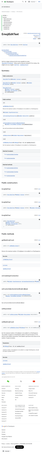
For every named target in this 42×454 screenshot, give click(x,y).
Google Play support (33, 413)
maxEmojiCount (24, 65)
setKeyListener (7, 135)
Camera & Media (18, 395)
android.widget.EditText (12, 54)
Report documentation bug (34, 410)
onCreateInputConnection (10, 116)
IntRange (16, 142)
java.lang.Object (5, 50)
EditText (25, 44)
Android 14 (4, 414)
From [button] (11, 154)
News (3, 397)
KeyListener (21, 135)
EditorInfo (26, 116)
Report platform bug (33, 407)
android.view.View (7, 51)
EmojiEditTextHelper (7, 63)
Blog (3, 399)
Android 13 (4, 416)
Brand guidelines (15, 443)
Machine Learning (19, 390)
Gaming (17, 388)
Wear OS (31, 390)
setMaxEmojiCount (7, 142)
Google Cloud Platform (7, 436)
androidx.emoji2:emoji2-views (33, 33)
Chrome (3, 432)
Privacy (16, 397)
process (5, 265)
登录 (39, 1)
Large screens (32, 388)
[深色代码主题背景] (39, 43)
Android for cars (32, 395)
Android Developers (6, 11)
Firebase (3, 434)
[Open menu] (2, 1)
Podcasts (4, 402)
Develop (13, 11)
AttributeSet (6, 84)
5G (15, 399)
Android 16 (4, 410)
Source (3, 395)
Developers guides (19, 411)
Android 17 (4, 407)
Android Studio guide (19, 409)
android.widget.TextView (11, 52)
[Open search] (23, 1)
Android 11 (4, 421)
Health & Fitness (18, 393)
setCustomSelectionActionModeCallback (13, 123)
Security (3, 393)
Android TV (31, 397)
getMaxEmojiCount (7, 106)
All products (4, 438)
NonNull (14, 79)
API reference (6, 6)
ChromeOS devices (33, 393)
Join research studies (33, 415)
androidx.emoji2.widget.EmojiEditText (17, 55)
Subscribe (19, 447)
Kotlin (34, 38)
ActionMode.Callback (15, 124)
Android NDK (18, 418)
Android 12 (4, 418)
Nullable (29, 83)
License (8, 443)
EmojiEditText (14, 44)
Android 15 (4, 412)
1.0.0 (39, 36)
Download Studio (19, 415)
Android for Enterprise (6, 390)
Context (19, 79)
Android (3, 388)
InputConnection (13, 112)
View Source (36, 35)
